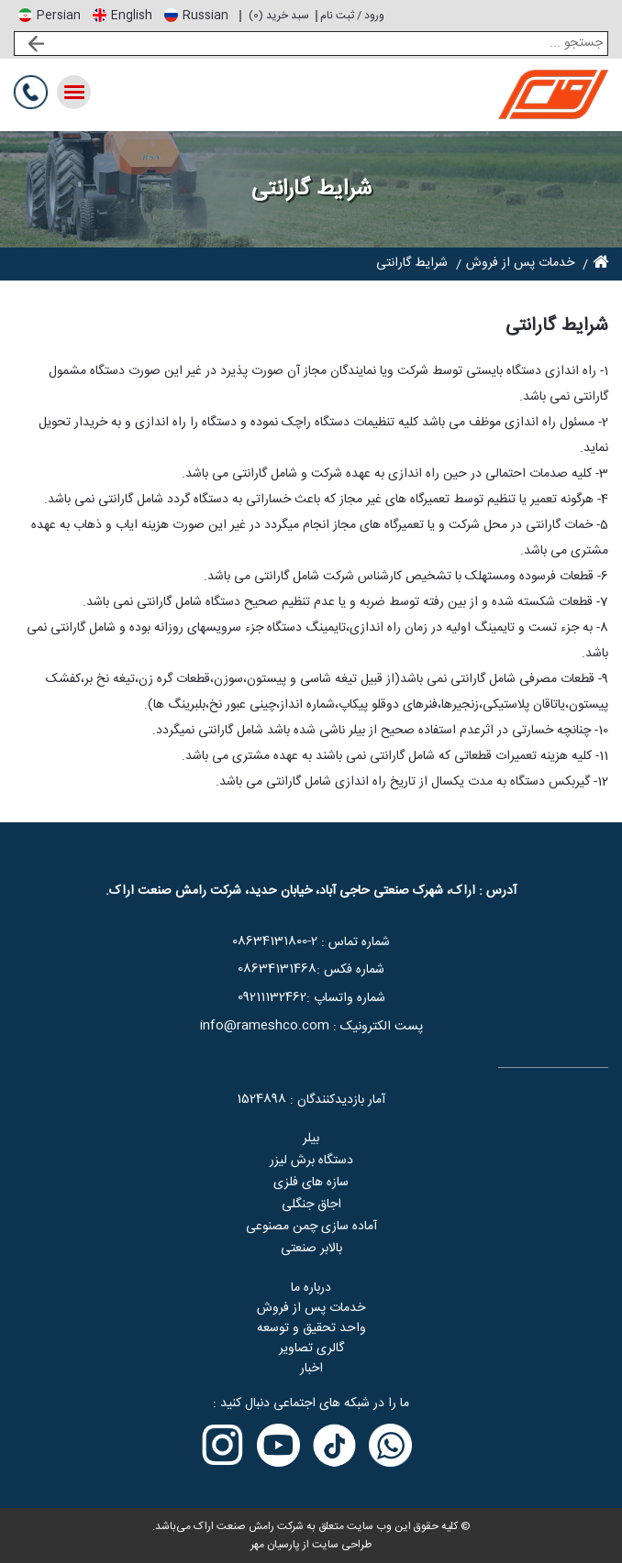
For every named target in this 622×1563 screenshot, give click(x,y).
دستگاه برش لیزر (311, 1161)
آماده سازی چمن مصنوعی (311, 1227)
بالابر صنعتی (311, 1249)
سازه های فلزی (311, 1183)
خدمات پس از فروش (311, 1308)
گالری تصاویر (311, 1348)
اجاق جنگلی (311, 1205)
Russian (205, 16)
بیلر (311, 1139)
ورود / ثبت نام (352, 15)
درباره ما (311, 1288)
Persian (59, 16)
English (131, 16)
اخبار (311, 1369)
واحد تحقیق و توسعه (311, 1328)
